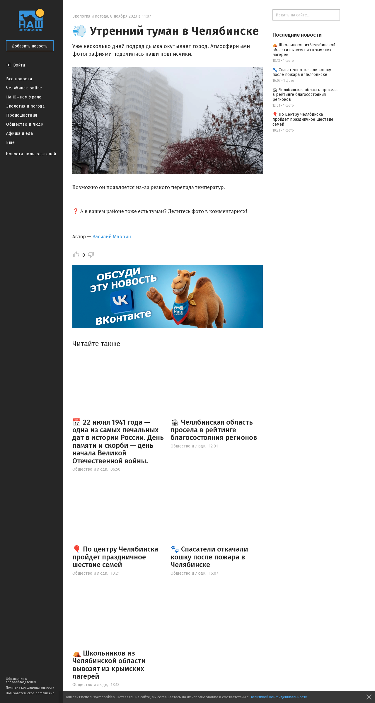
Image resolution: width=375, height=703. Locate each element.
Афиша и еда (19, 133)
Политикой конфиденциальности (278, 697)
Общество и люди (24, 124)
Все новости (19, 78)
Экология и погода (25, 106)
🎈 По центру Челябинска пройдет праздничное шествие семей (115, 557)
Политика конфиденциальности (30, 687)
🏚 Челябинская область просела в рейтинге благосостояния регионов (214, 430)
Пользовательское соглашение (30, 693)
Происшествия (21, 115)
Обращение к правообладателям (21, 680)
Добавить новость (29, 46)
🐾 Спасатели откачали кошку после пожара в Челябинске (209, 557)
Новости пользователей (31, 154)
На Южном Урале (24, 97)
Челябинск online (24, 88)
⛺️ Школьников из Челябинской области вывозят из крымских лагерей (109, 664)
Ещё (10, 142)
